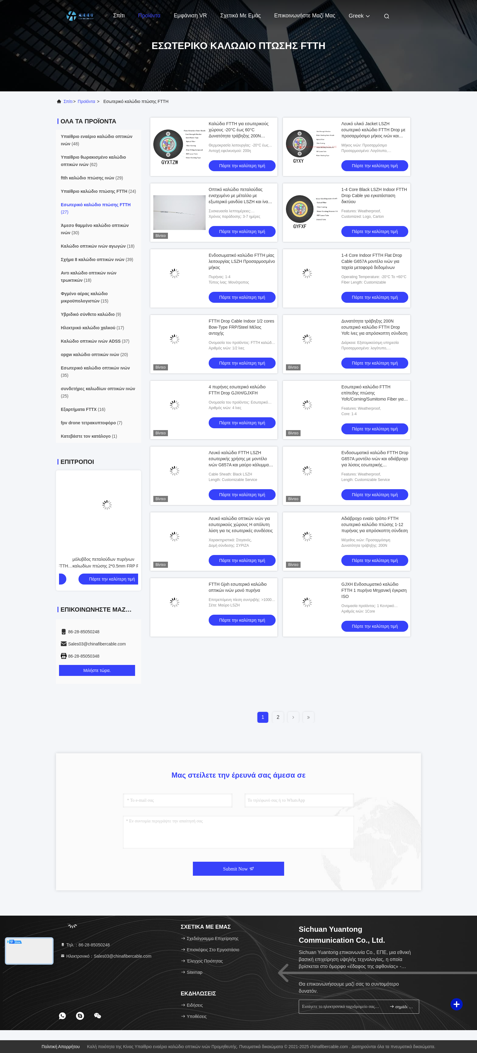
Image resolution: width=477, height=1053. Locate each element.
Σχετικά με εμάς (240, 15)
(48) (96, 140)
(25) (98, 392)
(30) (95, 229)
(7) (91, 422)
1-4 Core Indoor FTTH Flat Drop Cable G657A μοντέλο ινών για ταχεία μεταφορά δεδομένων (371, 261)
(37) (95, 341)
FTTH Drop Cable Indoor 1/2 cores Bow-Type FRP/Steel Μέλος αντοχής (241, 327)
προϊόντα (86, 101)
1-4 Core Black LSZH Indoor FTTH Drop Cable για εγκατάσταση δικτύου (374, 195)
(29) (92, 177)
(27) (96, 208)
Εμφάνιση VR (190, 15)
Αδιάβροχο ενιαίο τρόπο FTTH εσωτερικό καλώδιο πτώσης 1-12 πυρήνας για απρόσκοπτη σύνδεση (374, 524)
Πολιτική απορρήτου (61, 1046)
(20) (94, 354)
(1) (89, 436)
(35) (95, 372)
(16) (83, 409)
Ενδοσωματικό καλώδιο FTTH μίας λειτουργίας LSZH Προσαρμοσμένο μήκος (242, 261)
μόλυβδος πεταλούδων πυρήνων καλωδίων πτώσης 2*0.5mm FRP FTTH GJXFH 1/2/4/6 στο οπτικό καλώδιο (96, 566)
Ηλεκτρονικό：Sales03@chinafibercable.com (105, 956)
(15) (84, 297)
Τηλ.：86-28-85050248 (85, 944)
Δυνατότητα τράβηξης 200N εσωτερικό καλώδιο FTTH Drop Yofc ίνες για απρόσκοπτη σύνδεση (374, 327)
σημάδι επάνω (401, 1006)
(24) (98, 191)
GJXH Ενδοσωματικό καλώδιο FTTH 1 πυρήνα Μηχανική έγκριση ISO (373, 590)
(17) (92, 327)
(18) (97, 246)
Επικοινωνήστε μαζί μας (304, 15)
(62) (93, 161)
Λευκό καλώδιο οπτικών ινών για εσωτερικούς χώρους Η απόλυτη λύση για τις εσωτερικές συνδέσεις (241, 524)
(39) (97, 259)
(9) (91, 314)
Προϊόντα (149, 15)
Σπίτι (119, 15)
